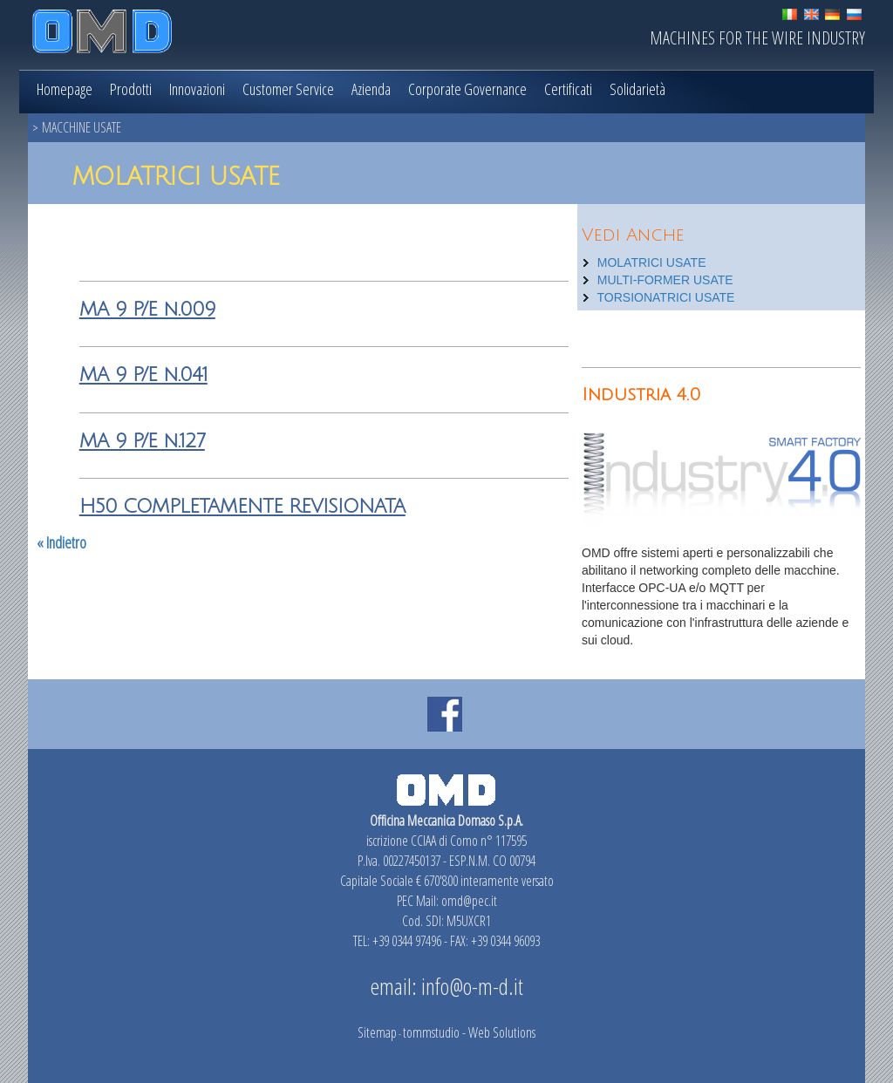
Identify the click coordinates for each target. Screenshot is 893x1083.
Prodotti (131, 88)
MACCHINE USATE (81, 127)
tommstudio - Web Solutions (469, 1032)
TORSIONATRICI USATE (666, 297)
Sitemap (377, 1032)
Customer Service (288, 88)
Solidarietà (637, 88)
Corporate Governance (467, 88)
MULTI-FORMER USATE (665, 280)
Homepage (64, 88)
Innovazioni (197, 88)
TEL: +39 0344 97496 (397, 940)
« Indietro (61, 542)
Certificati (568, 88)
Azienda (371, 88)
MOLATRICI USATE (651, 262)
